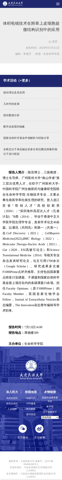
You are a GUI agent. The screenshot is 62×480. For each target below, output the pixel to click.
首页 (53, 41)
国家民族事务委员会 (50, 399)
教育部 (49, 406)
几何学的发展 (11, 103)
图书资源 (31, 414)
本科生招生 (12, 398)
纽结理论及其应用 (14, 92)
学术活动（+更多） (17, 80)
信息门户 (31, 398)
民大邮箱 (31, 409)
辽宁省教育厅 (50, 412)
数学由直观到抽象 (14, 126)
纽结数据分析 (11, 115)
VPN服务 (31, 403)
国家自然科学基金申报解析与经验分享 (26, 138)
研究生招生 (12, 403)
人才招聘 (12, 409)
